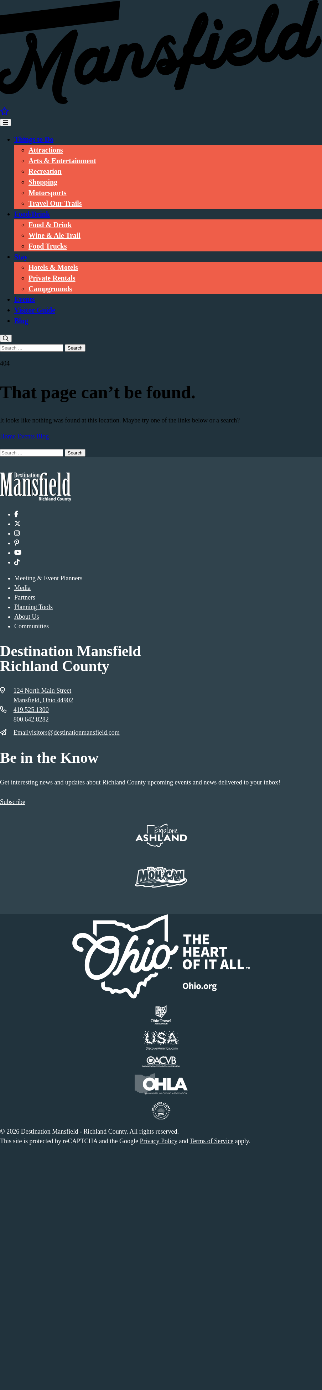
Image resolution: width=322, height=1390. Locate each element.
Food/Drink (32, 214)
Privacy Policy (158, 1141)
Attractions (45, 150)
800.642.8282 (31, 719)
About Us (26, 616)
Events (24, 299)
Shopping (42, 182)
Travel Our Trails (55, 203)
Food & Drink (50, 225)
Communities (31, 626)
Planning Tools (33, 607)
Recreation (45, 171)
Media (22, 587)
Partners (24, 597)
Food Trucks (47, 246)
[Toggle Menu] (5, 122)
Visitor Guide (34, 310)
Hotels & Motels (53, 267)
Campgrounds (50, 289)
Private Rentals (52, 278)
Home (8, 436)
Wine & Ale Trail (54, 235)
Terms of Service (212, 1141)
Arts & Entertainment (62, 161)
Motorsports (47, 193)
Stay (21, 257)
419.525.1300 (31, 709)
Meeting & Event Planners (48, 578)
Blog (21, 321)
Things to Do (33, 139)
